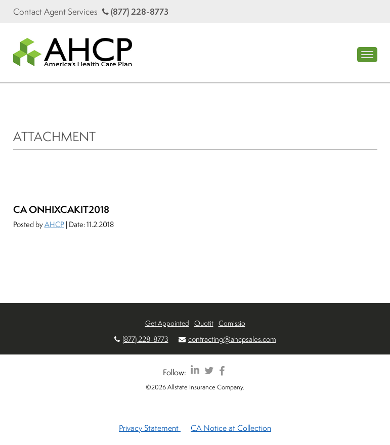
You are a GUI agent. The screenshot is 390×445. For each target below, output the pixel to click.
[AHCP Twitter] (209, 370)
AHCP (54, 224)
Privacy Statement (150, 427)
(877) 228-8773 (135, 11)
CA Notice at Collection (231, 427)
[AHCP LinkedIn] (195, 370)
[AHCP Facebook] (221, 370)
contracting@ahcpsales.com (232, 339)
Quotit (203, 323)
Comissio (232, 323)
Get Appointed (167, 323)
